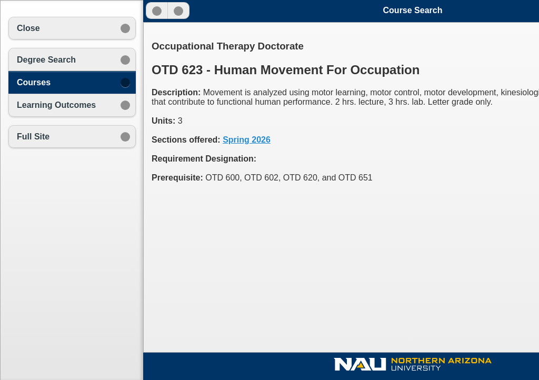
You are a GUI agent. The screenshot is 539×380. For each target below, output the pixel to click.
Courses (34, 82)
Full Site (33, 136)
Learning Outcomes (56, 105)
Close (28, 28)
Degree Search (46, 59)
